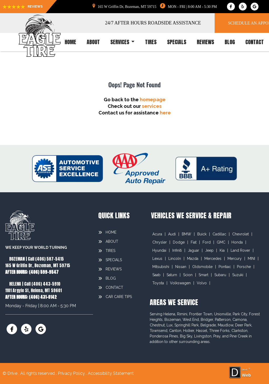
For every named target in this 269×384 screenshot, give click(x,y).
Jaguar (193, 250)
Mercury (234, 258)
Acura (157, 234)
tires (151, 42)
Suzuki (237, 275)
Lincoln (174, 258)
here (165, 112)
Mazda (192, 258)
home (70, 42)
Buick (201, 234)
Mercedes (212, 258)
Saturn (172, 275)
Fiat (193, 242)
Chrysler (159, 242)
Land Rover (240, 250)
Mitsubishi (160, 267)
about (93, 42)
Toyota (158, 283)
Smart (203, 275)
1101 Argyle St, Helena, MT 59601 (33, 290)
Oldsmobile (202, 267)
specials (176, 42)
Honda (237, 242)
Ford (207, 242)
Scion (188, 275)
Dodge (179, 242)
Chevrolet (240, 234)
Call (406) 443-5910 (42, 284)
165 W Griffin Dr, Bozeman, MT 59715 (37, 265)
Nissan (180, 267)
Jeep (209, 250)
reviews (205, 42)
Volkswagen (180, 283)
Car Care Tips (119, 297)
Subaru (220, 275)
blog (230, 42)
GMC (221, 242)
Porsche (244, 267)
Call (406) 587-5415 (46, 259)
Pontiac (225, 267)
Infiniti (177, 250)
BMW (186, 234)
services (122, 42)
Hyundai (159, 250)
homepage (152, 99)
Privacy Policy (72, 373)
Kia (222, 250)
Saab (156, 275)
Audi (172, 234)
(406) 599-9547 (44, 272)
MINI (251, 258)
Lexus (157, 258)
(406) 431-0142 (43, 297)
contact (254, 42)
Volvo (202, 283)
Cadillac (219, 234)
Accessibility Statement (111, 373)
